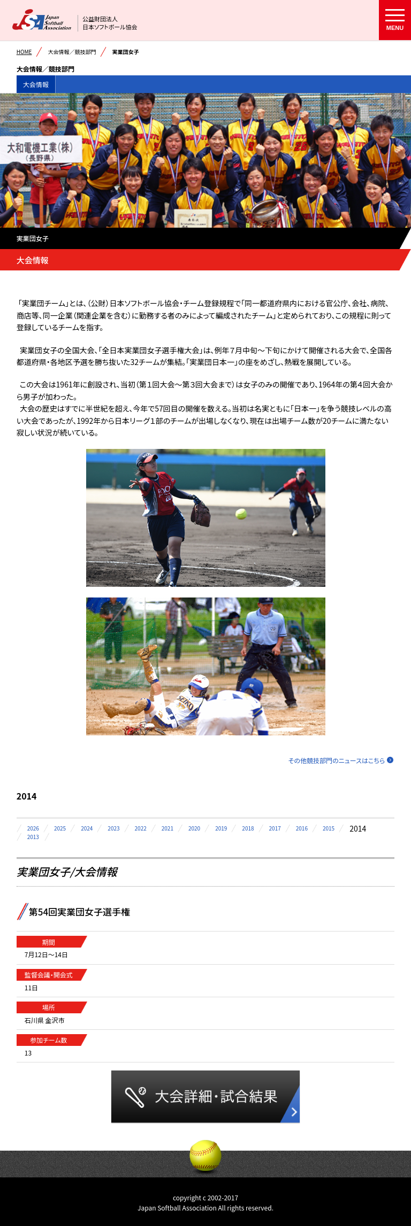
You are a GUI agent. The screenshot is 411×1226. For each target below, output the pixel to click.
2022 (141, 828)
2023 (113, 828)
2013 (33, 837)
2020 (194, 828)
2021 (167, 828)
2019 (221, 828)
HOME (24, 52)
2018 (248, 828)
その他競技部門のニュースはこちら (336, 760)
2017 (275, 828)
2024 (87, 828)
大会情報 (36, 84)
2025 (60, 828)
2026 (33, 828)
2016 (302, 828)
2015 (328, 828)
